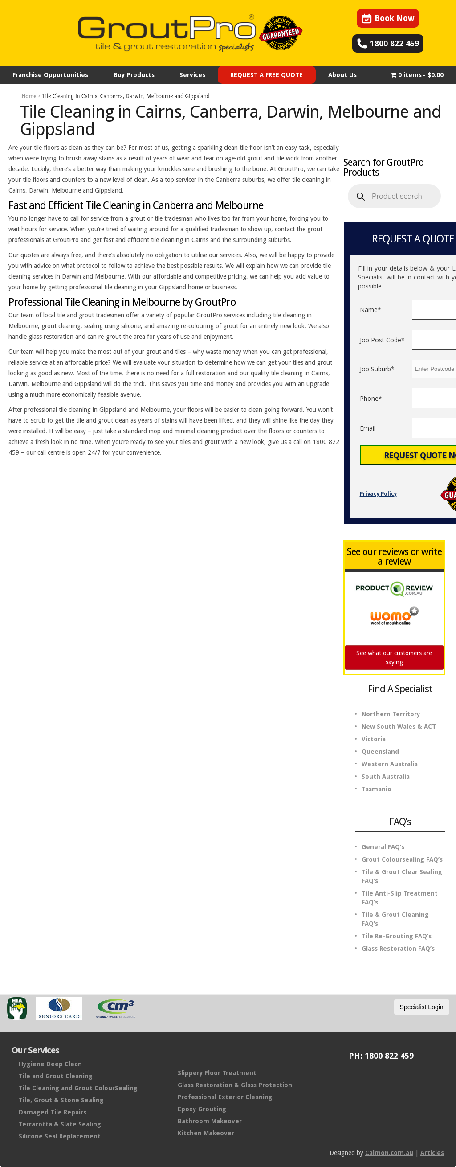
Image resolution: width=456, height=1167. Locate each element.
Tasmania (376, 789)
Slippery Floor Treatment (217, 1073)
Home (29, 96)
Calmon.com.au (389, 1152)
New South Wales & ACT (399, 726)
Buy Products (134, 74)
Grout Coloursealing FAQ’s (402, 859)
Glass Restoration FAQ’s (398, 948)
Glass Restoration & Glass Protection (235, 1085)
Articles (432, 1152)
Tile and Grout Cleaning (56, 1076)
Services (192, 74)
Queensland (380, 751)
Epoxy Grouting (202, 1109)
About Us (342, 74)
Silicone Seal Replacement (60, 1136)
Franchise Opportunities (50, 74)
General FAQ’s (383, 847)
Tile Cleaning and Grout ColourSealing (78, 1088)
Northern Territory (391, 714)
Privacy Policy (378, 494)
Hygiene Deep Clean (50, 1064)
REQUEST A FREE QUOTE (266, 74)
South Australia (386, 776)
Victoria (374, 739)
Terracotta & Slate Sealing (60, 1124)
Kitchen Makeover (206, 1133)
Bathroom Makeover (210, 1121)
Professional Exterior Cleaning (225, 1097)
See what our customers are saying (394, 657)
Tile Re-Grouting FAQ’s (397, 936)
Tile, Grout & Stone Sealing (61, 1100)
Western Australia (390, 764)
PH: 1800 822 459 (381, 1055)
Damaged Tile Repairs (52, 1112)
